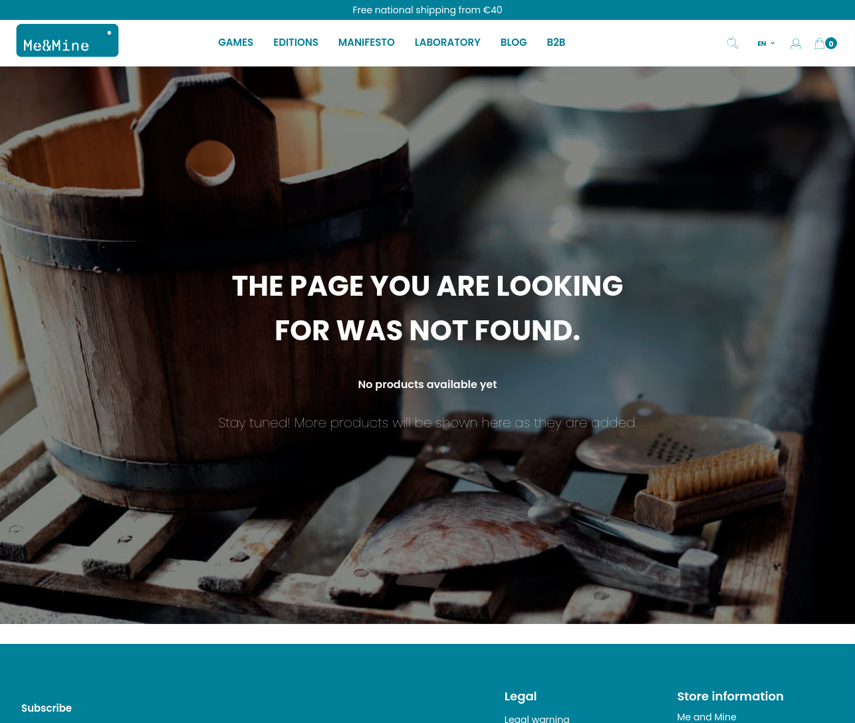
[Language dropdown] (766, 43)
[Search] (733, 42)
